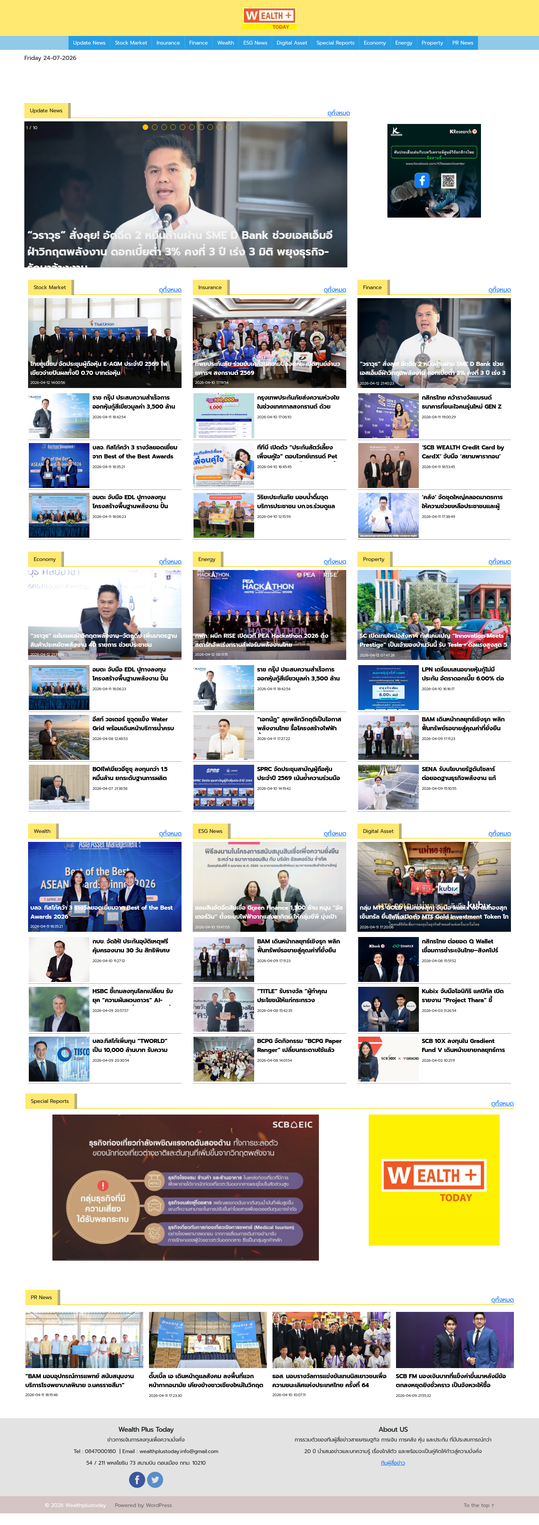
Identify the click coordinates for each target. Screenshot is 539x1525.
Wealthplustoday (85, 1517)
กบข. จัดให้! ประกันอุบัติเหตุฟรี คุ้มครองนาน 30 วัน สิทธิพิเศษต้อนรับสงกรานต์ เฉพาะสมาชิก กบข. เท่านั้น (131, 966)
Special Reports (335, 54)
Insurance (168, 54)
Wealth (225, 54)
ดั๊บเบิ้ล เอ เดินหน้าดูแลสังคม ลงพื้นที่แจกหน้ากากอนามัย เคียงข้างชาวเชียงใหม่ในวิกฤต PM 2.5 (206, 1396)
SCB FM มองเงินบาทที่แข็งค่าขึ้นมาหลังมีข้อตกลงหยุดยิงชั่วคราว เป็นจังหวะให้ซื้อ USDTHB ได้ (451, 1396)
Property (432, 54)
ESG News (255, 54)
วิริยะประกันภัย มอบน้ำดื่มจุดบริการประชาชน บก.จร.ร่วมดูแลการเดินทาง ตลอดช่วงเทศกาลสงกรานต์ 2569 (296, 522)
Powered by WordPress (143, 1517)
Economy (375, 54)
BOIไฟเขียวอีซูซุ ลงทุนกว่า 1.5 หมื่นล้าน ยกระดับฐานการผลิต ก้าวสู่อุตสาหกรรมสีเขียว (130, 789)
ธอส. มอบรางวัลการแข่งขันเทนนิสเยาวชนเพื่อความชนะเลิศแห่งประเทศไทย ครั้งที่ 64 (329, 1392)
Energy (403, 54)
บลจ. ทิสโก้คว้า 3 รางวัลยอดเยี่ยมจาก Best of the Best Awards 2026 (134, 467)
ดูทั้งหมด (339, 124)
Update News (89, 54)
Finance (198, 54)
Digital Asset (292, 54)
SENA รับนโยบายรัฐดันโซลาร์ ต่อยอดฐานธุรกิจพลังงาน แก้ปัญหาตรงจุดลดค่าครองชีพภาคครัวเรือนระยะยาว (462, 794)
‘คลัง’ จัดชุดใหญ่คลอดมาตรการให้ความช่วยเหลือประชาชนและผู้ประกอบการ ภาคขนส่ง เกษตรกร (463, 517)
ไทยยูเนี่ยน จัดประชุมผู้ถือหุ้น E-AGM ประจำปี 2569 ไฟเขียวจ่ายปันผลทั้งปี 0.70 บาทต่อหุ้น (98, 380)
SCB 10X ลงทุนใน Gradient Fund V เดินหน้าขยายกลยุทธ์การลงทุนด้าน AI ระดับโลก (463, 1061)
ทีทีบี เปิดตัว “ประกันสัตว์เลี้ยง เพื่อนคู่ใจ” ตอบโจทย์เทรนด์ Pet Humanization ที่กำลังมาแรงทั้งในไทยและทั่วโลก (298, 472)
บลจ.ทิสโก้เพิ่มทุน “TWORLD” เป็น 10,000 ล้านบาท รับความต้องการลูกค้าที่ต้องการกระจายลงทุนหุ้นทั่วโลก (131, 1066)
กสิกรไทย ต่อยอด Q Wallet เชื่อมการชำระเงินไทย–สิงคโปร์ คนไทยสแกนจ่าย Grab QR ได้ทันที (460, 966)
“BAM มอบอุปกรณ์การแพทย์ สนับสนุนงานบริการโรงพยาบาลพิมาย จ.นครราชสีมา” (79, 1392)
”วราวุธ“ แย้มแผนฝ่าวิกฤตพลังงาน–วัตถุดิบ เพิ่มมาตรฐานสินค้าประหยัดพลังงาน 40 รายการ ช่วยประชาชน (103, 652)
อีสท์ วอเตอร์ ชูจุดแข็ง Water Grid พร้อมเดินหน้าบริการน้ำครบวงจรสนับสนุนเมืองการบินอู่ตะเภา (134, 739)
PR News (463, 54)
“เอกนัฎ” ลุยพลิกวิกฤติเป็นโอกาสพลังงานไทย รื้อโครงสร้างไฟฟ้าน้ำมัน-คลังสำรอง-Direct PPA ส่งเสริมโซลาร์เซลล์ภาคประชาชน (299, 744)
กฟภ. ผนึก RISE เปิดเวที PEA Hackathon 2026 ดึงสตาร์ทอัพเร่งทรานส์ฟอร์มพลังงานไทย (261, 652)
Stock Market (131, 54)
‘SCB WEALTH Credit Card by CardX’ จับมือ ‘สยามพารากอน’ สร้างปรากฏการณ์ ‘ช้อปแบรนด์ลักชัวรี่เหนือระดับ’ (465, 472)
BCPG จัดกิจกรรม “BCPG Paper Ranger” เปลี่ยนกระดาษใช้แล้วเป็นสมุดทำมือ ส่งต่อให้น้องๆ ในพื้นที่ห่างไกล (299, 1066)
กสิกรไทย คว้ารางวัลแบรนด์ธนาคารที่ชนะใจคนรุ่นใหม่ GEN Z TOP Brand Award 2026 (462, 417)
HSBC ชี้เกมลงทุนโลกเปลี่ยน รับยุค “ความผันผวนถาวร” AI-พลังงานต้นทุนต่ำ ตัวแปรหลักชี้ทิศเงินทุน (132, 1016)
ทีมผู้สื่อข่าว (393, 1474)
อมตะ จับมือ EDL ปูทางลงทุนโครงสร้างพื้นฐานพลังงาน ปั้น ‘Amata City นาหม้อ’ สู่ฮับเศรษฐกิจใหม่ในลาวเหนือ (130, 522)
